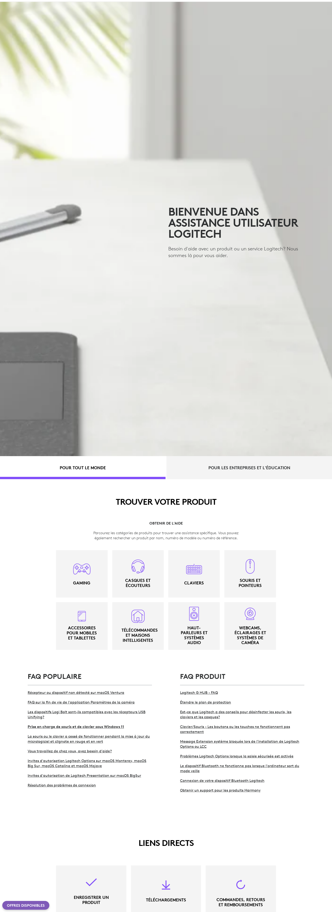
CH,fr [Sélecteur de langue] (312, 4)
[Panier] (315, 16)
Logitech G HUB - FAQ (199, 692)
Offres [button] (115, 15)
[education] (86, 4)
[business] (65, 4)
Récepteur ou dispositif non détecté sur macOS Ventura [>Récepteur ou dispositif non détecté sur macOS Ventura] (76, 692)
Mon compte (304, 16)
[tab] (83, 467)
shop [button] (46, 15)
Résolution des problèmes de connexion (62, 785)
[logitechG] (42, 4)
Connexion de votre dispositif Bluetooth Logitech (222, 780)
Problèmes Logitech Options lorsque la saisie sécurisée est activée (236, 756)
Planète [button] (67, 15)
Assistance (289, 4)
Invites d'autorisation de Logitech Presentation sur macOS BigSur (84, 775)
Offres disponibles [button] (26, 905)
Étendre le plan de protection (205, 702)
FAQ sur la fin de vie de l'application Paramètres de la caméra (81, 702)
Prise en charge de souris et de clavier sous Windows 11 (76, 726)
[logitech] (22, 4)
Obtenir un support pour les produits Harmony (220, 790)
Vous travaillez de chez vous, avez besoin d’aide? (70, 751)
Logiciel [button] (92, 15)
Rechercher (274, 16)
